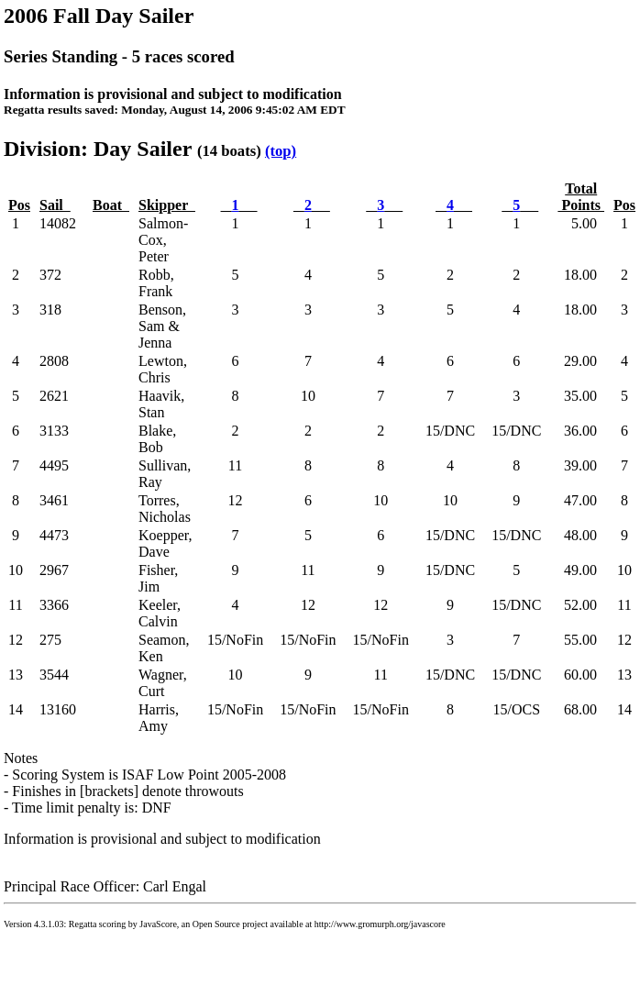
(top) (280, 151)
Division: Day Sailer (98, 148)
